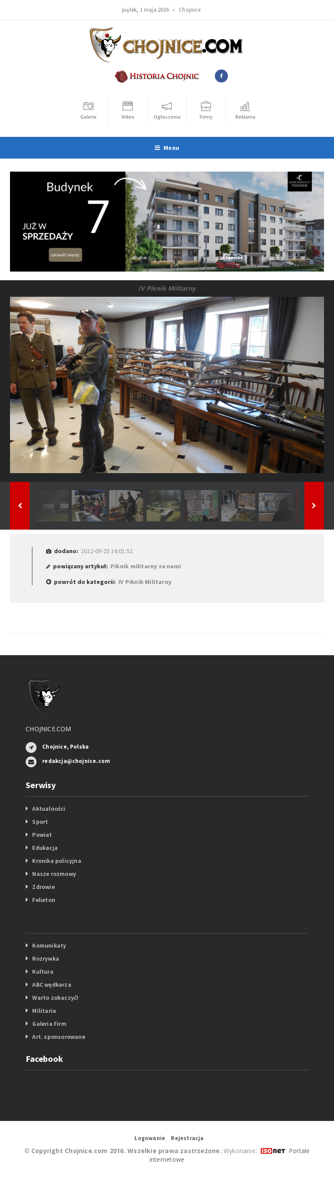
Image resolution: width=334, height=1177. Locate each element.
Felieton (43, 900)
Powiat (42, 835)
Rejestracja (187, 1138)
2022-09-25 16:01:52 (107, 551)
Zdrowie (43, 887)
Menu (167, 147)
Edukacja (45, 848)
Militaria (44, 1011)
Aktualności (48, 808)
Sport (40, 822)
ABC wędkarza (51, 984)
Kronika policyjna (56, 861)
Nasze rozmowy (54, 874)
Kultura (42, 971)
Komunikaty (49, 945)
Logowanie (149, 1138)
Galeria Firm (49, 1024)
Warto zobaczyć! (55, 997)
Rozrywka (45, 958)
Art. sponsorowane (58, 1037)
